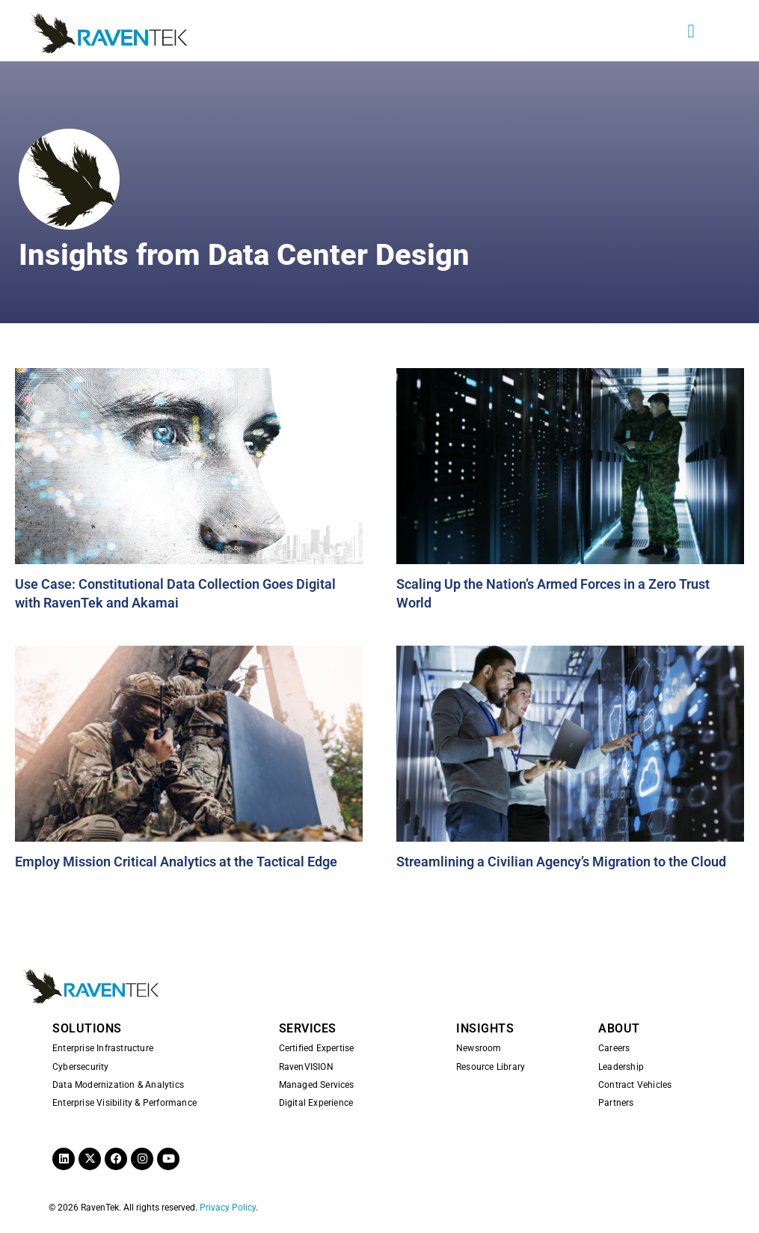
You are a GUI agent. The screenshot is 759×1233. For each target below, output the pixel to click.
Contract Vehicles (635, 1085)
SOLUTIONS (87, 1028)
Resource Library (490, 1067)
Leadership (621, 1067)
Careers (614, 1048)
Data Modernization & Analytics (118, 1085)
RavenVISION (306, 1067)
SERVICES (308, 1028)
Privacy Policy (228, 1207)
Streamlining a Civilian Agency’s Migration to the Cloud (561, 861)
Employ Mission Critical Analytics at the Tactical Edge (176, 861)
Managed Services (316, 1085)
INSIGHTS (485, 1028)
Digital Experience (316, 1103)
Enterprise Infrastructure (102, 1048)
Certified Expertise (316, 1048)
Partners (616, 1103)
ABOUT (619, 1028)
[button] (691, 30)
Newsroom (479, 1048)
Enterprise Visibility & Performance (124, 1103)
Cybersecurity (80, 1067)
